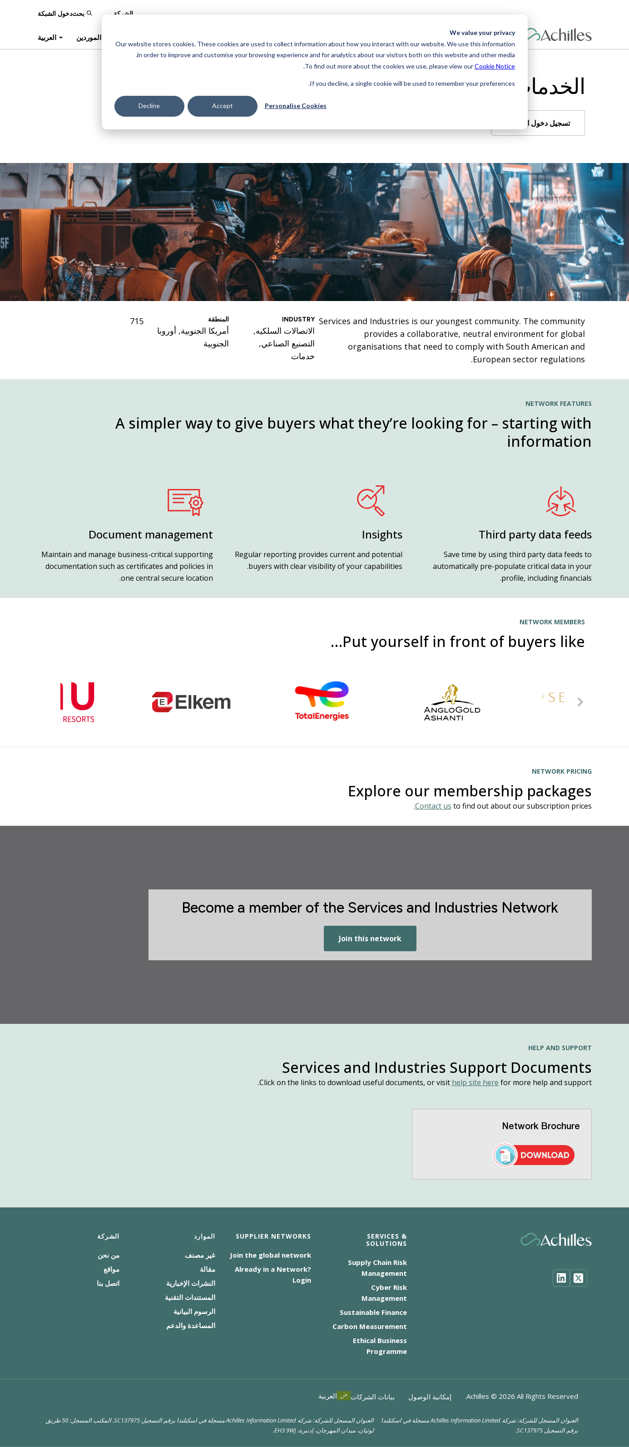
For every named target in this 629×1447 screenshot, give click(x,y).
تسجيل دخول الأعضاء (538, 123)
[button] (580, 702)
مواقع (111, 1269)
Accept (222, 105)
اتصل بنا (108, 1283)
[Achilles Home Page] (556, 35)
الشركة (123, 13)
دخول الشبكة (55, 13)
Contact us (433, 806)
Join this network (370, 938)
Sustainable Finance (373, 1312)
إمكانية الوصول (429, 1396)
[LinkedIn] (561, 1278)
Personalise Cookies (296, 105)
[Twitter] (578, 1278)
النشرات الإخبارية (190, 1283)
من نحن (108, 1254)
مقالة (207, 1269)
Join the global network (270, 1254)
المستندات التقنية (190, 1297)
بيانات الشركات (373, 1396)
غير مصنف (200, 1254)
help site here (475, 1082)
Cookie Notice (495, 66)
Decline (149, 105)
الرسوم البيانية (194, 1311)
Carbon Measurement (369, 1326)
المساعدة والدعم (190, 1325)
